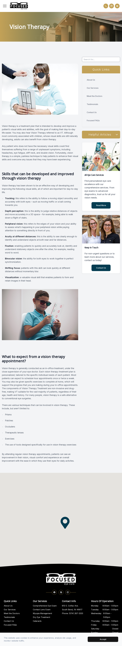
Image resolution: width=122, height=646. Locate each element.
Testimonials (92, 104)
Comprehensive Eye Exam (45, 606)
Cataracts (37, 621)
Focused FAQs (93, 120)
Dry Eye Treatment (41, 617)
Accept (103, 639)
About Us (91, 80)
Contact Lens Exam (41, 609)
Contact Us (92, 112)
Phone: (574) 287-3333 (72, 613)
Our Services (92, 88)
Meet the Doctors (94, 96)
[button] (4, 6)
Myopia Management (42, 613)
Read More (101, 205)
